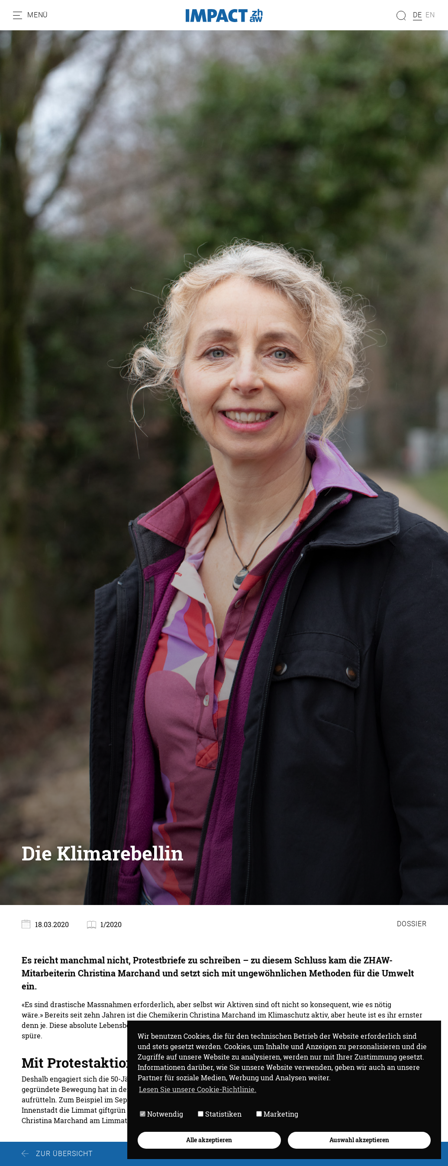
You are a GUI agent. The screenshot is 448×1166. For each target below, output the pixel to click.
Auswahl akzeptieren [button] (359, 1140)
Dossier (412, 924)
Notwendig (161, 1113)
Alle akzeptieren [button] (209, 1140)
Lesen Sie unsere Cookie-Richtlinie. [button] (197, 1089)
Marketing (277, 1113)
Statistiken (220, 1113)
